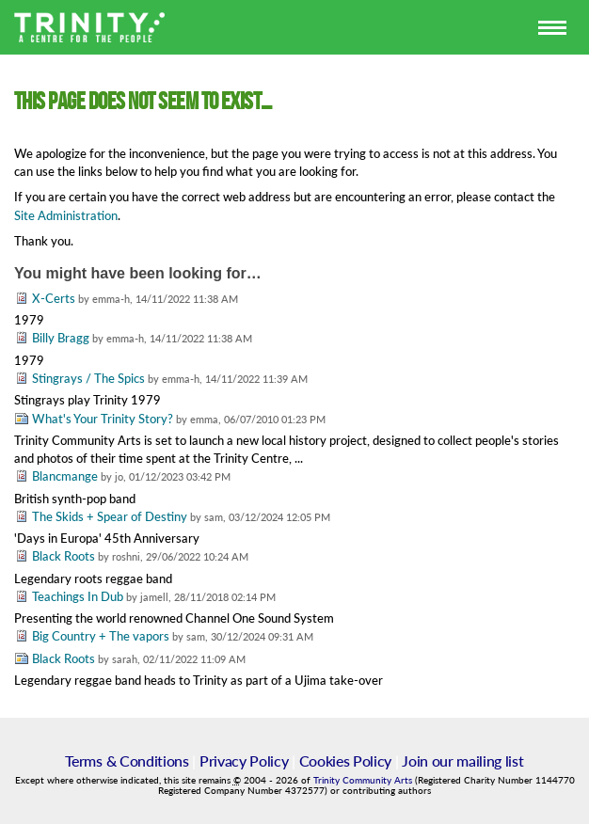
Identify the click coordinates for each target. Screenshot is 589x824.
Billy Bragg (60, 337)
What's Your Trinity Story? (104, 418)
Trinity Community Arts (364, 780)
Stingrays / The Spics (88, 378)
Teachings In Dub (77, 596)
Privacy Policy (244, 760)
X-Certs (53, 298)
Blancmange (65, 475)
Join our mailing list (462, 760)
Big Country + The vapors (102, 635)
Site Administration (66, 215)
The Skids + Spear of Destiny (109, 516)
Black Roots (63, 555)
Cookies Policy (345, 760)
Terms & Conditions (126, 760)
